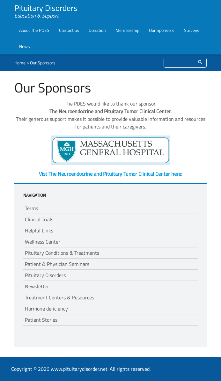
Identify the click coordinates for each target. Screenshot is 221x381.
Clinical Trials (39, 219)
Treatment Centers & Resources (59, 297)
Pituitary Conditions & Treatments (62, 253)
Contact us (69, 30)
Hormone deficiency (46, 308)
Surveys (191, 30)
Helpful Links (39, 230)
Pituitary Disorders (45, 275)
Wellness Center (42, 241)
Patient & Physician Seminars (57, 264)
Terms (31, 208)
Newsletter (37, 286)
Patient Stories (41, 320)
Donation (97, 30)
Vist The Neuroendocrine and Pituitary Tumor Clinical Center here (110, 174)
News (24, 46)
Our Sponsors (161, 30)
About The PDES (34, 30)
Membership (127, 30)
